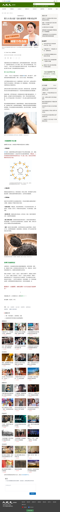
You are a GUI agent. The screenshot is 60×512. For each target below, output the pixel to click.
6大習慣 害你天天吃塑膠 (47, 27)
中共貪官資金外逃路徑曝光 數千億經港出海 (49, 115)
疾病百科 (35, 8)
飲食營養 (4, 8)
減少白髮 (17, 307)
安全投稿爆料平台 (25, 474)
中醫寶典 (12, 8)
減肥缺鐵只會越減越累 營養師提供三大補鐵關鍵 (49, 30)
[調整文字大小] (19, 58)
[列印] (16, 58)
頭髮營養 (23, 307)
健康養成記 (28, 307)
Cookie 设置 (30, 510)
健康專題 (42, 8)
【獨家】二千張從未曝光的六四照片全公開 (49, 93)
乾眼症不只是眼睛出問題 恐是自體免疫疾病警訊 (49, 19)
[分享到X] (11, 58)
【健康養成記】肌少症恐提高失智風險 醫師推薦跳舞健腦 (49, 35)
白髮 (8, 307)
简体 (56, 1)
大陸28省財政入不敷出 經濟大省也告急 (49, 111)
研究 (24, 75)
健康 (5, 13)
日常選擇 (42, 6)
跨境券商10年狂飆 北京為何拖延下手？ (49, 107)
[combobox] (43, 4)
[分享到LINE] (8, 58)
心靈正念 (19, 8)
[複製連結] (13, 58)
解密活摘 (46, 6)
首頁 (2, 13)
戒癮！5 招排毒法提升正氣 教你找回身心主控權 (49, 23)
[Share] (2, 335)
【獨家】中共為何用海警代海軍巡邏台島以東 (49, 89)
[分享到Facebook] (5, 58)
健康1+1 (23, 296)
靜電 (36, 6)
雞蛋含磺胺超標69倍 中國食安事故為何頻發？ (49, 102)
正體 (54, 1)
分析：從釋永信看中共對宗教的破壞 (49, 98)
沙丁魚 (39, 6)
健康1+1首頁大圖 (12, 309)
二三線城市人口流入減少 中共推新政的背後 (49, 120)
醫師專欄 (50, 8)
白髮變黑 (12, 307)
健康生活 (27, 8)
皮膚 (7, 13)
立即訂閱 (49, 79)
